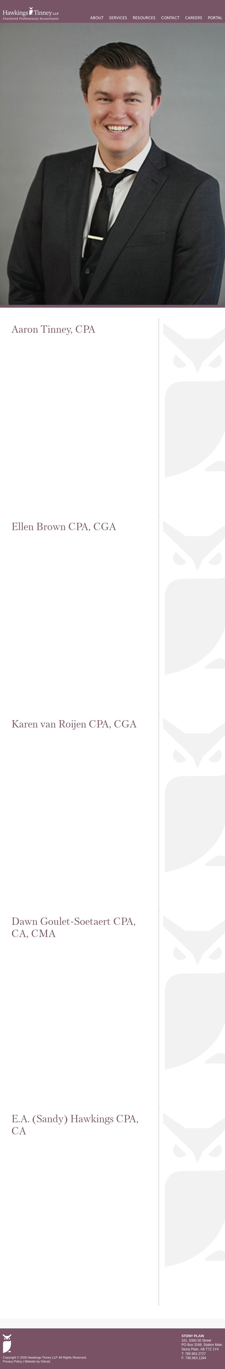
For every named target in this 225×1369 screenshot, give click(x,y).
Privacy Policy (12, 1361)
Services (118, 18)
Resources (144, 18)
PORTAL (215, 18)
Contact (170, 18)
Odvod (45, 1361)
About (97, 18)
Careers (193, 18)
